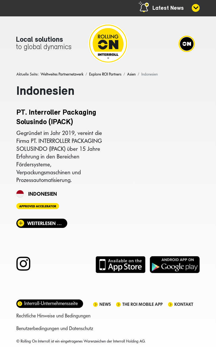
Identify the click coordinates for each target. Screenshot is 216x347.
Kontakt (183, 304)
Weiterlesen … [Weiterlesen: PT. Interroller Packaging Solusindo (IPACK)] (44, 223)
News (105, 304)
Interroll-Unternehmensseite (51, 303)
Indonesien (42, 194)
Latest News (168, 8)
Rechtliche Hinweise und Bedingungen (53, 315)
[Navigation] (187, 43)
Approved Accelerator (37, 206)
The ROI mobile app (142, 304)
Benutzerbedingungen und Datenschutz (54, 328)
